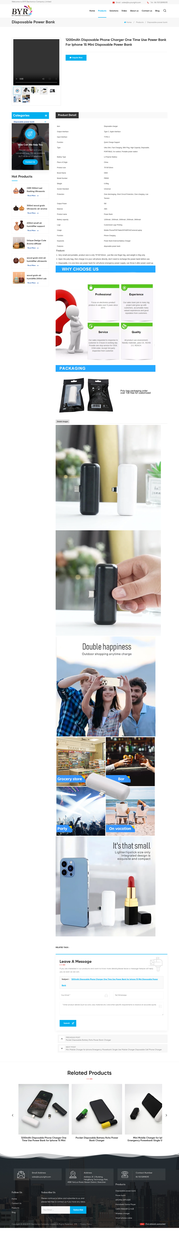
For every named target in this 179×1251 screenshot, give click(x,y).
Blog (157, 11)
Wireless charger (21, 152)
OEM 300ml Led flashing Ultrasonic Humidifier (36, 233)
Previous (12, 1115)
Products (102, 11)
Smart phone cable (22, 159)
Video (124, 11)
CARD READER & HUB (23, 146)
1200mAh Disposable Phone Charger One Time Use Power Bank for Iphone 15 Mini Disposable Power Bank (43, 1139)
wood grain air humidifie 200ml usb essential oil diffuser (37, 320)
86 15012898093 (160, 2)
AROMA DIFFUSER (21, 134)
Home (92, 11)
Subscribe (159, 1213)
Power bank (19, 128)
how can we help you (30, 187)
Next (166, 1115)
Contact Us (30, 205)
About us (134, 11)
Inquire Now (76, 58)
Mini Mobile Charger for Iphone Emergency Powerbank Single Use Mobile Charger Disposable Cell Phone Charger (150, 1139)
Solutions (114, 11)
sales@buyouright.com (131, 2)
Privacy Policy (86, 1247)
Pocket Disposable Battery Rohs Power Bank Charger (97, 1139)
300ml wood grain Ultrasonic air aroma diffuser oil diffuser (37, 250)
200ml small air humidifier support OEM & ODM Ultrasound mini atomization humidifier (36, 268)
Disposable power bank (157, 22)
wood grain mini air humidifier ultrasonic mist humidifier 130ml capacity (37, 303)
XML (76, 1247)
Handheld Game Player (24, 140)
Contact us (147, 11)
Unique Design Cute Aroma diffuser (36, 285)
